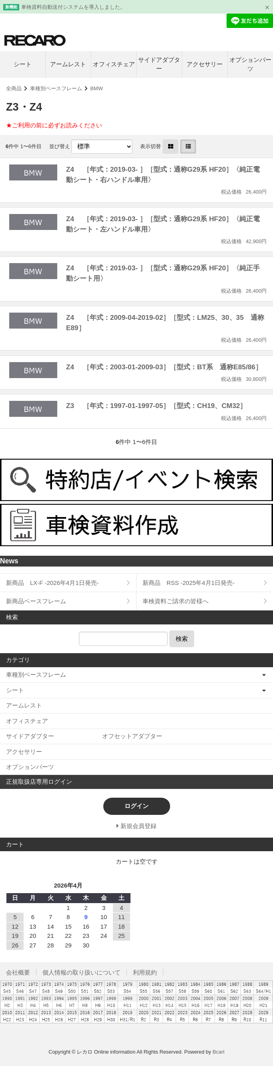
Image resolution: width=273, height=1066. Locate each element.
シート (23, 64)
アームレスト (68, 64)
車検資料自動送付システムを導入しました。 (73, 7)
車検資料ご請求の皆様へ (176, 601)
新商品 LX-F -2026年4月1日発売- (52, 582)
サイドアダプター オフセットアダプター (84, 736)
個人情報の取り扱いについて (81, 972)
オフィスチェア (114, 64)
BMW (96, 88)
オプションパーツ (250, 64)
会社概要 (18, 972)
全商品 (14, 88)
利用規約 (145, 972)
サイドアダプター (159, 64)
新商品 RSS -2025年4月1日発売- (189, 582)
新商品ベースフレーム (36, 601)
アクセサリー (205, 64)
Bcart (219, 1052)
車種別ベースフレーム (56, 88)
